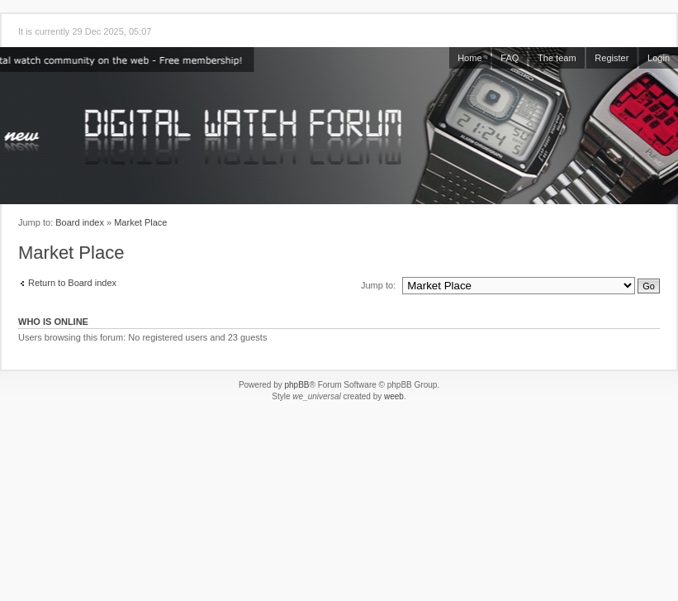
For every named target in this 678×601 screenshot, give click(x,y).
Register (611, 58)
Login (658, 58)
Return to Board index (72, 283)
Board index (79, 222)
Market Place (140, 222)
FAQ (509, 58)
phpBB (296, 384)
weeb (394, 396)
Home (469, 58)
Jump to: (378, 285)
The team (557, 58)
